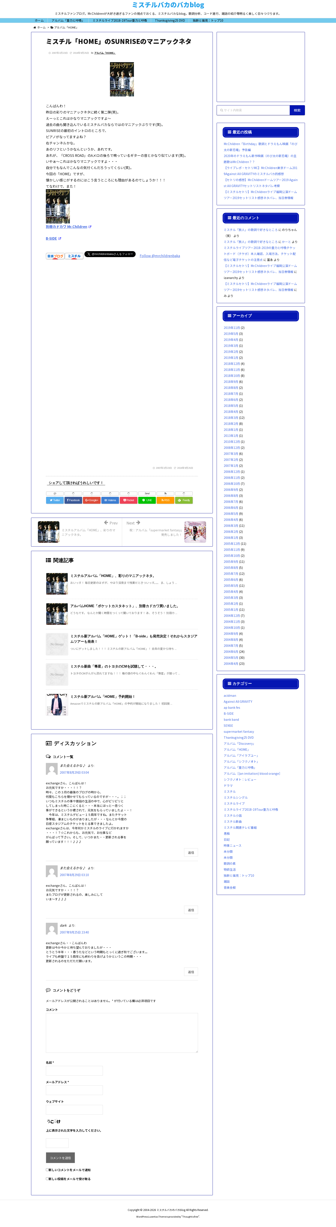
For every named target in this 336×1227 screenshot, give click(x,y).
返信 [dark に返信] (191, 972)
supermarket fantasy (239, 731)
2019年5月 (231, 333)
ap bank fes (232, 707)
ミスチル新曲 (233, 821)
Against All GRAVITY (238, 701)
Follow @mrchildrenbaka (160, 255)
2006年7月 (231, 501)
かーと (286, 242)
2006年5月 (231, 513)
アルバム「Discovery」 (240, 743)
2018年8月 (231, 387)
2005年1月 (231, 609)
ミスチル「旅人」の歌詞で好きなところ (251, 230)
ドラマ (228, 785)
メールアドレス (57, 1082)
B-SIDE (229, 713)
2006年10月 (232, 483)
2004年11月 (232, 621)
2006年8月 (231, 495)
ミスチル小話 (233, 815)
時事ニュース (233, 845)
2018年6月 (231, 399)
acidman (230, 695)
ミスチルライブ (234, 803)
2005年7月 (231, 573)
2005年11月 (232, 549)
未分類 (228, 851)
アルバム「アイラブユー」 (242, 755)
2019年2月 (231, 351)
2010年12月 (232, 441)
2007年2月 (231, 459)
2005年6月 (231, 579)
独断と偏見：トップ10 (239, 875)
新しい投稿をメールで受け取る (70, 1179)
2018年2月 (231, 423)
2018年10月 (232, 375)
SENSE (228, 725)
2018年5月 (231, 405)
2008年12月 (232, 447)
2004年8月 (231, 639)
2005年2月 (231, 603)
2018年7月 (231, 393)
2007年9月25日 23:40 (74, 932)
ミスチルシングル (236, 797)
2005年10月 (232, 555)
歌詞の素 (230, 863)
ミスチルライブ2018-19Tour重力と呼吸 (251, 809)
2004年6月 (231, 651)
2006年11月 (232, 477)
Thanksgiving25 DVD (239, 737)
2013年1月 (231, 435)
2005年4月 (231, 591)
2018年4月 (231, 411)
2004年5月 (231, 657)
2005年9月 (231, 561)
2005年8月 (231, 567)
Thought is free (190, 1216)
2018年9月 (231, 381)
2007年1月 (231, 465)
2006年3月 (231, 525)
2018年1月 (231, 429)
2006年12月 (232, 471)
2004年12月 (232, 615)
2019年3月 (231, 345)
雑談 (227, 881)
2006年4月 (231, 519)
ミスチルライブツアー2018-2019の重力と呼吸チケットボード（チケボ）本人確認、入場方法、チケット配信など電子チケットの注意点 (260, 254)
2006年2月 (231, 531)
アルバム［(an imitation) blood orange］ (253, 773)
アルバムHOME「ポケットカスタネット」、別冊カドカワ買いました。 (125, 606)
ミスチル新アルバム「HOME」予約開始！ (102, 696)
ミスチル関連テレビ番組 (240, 827)
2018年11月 (232, 369)
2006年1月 (231, 537)
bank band (231, 719)
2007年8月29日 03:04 (74, 772)
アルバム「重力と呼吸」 (240, 767)
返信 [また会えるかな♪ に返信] (191, 852)
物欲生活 (230, 869)
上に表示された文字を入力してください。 (74, 1130)
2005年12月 (232, 543)
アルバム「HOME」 (105, 52)
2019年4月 (231, 339)
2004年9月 (231, 633)
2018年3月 (231, 417)
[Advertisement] (122, 325)
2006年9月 (231, 489)
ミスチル (230, 791)
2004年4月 (231, 663)
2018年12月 (232, 363)
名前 (50, 1062)
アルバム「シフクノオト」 (242, 761)
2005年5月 (231, 585)
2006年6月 (231, 507)
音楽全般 (230, 887)
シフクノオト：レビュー (240, 779)
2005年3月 (231, 597)
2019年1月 (231, 357)
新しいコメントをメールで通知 (70, 1170)
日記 (227, 839)
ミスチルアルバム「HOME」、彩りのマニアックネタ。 (113, 576)
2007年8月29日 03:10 (74, 875)
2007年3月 (231, 453)
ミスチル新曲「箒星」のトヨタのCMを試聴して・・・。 (114, 666)
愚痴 (227, 833)
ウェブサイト (55, 1101)
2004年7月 (231, 645)
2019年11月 (232, 327)
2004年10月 (232, 627)
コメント (52, 1009)
